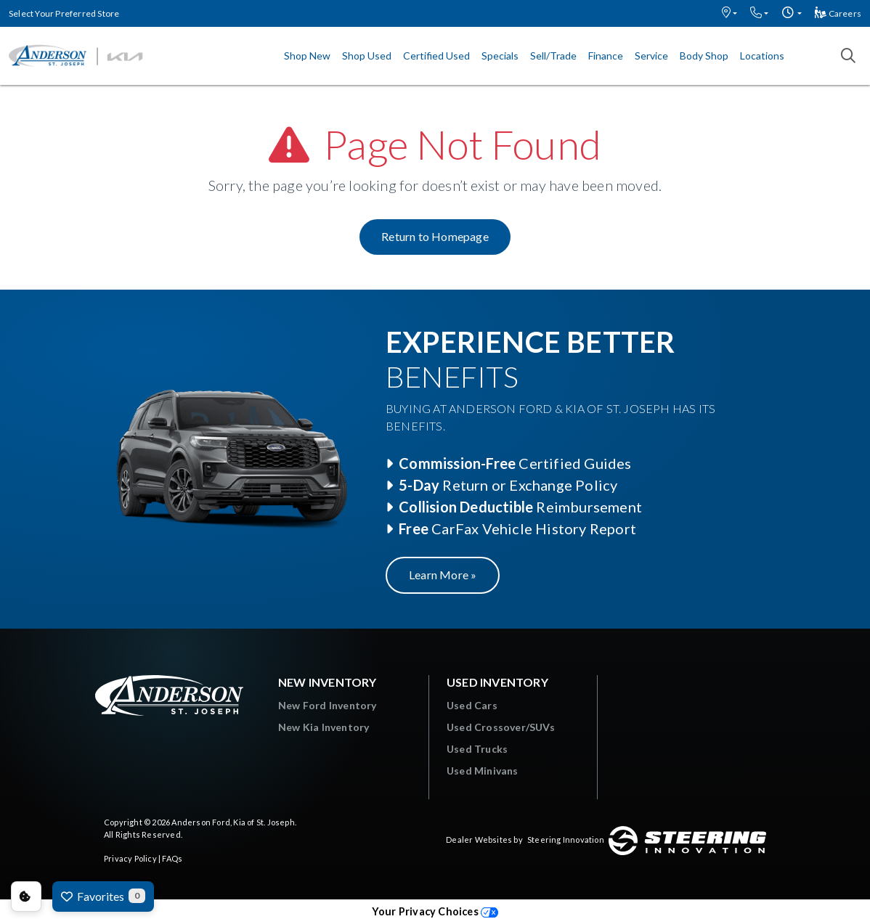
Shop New (307, 55)
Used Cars (472, 705)
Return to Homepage (435, 236)
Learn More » (442, 574)
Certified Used (436, 55)
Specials (500, 55)
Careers (838, 13)
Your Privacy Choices (435, 911)
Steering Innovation (565, 839)
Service (651, 55)
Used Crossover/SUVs (501, 727)
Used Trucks (477, 749)
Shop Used (366, 55)
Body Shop (704, 55)
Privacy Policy (130, 858)
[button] (729, 13)
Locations (762, 55)
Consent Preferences (26, 896)
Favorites (103, 896)
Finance (605, 55)
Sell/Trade (553, 55)
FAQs (172, 858)
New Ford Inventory (327, 705)
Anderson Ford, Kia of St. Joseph (232, 822)
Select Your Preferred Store (64, 13)
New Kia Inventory (323, 727)
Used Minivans (483, 770)
